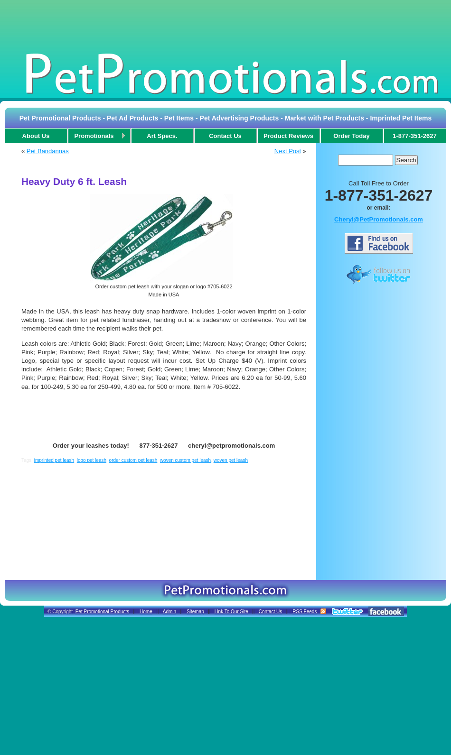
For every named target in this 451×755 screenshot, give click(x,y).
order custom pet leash (133, 460)
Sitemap (195, 611)
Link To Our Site (231, 611)
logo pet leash (91, 460)
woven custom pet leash (185, 460)
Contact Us (270, 611)
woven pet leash (231, 460)
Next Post (287, 151)
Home (146, 611)
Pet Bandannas (48, 151)
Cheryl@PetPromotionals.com (378, 219)
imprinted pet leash (54, 460)
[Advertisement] (225, 25)
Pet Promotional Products (102, 611)
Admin (169, 611)
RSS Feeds (304, 611)
